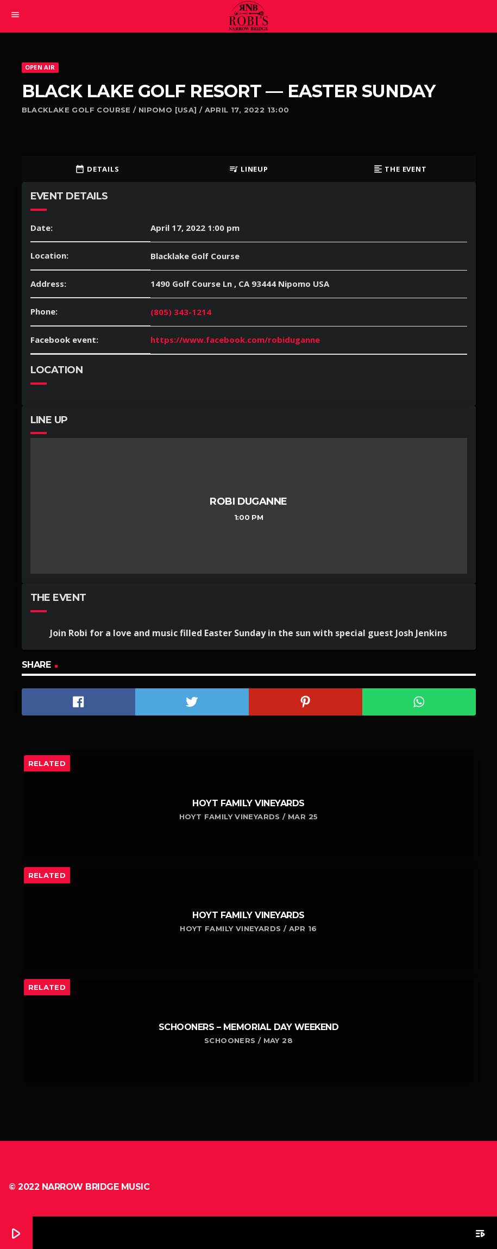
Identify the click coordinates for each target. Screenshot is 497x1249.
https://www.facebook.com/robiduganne (235, 339)
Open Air (40, 67)
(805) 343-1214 (180, 311)
